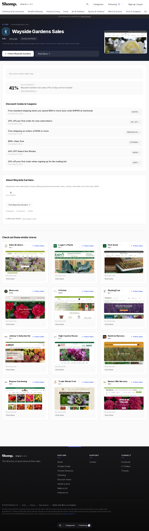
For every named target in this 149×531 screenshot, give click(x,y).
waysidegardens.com (20, 24)
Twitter (30, 214)
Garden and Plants (28, 39)
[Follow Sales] (18, 54)
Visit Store (44, 54)
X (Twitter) (126, 466)
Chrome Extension (65, 471)
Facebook (21, 214)
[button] (115, 4)
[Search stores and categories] (87, 4)
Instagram (10, 214)
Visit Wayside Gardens (19, 208)
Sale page (13, 39)
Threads (125, 471)
